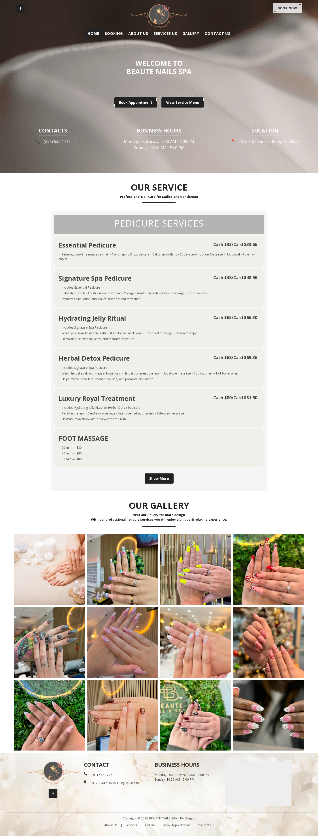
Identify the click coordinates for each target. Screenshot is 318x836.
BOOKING (115, 33)
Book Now (287, 8)
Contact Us (206, 825)
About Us (110, 825)
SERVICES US (165, 33)
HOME (96, 33)
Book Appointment (135, 102)
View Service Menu (182, 102)
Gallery (150, 825)
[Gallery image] (49, 569)
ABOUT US (139, 33)
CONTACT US (215, 33)
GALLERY (189, 33)
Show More (159, 478)
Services (131, 825)
